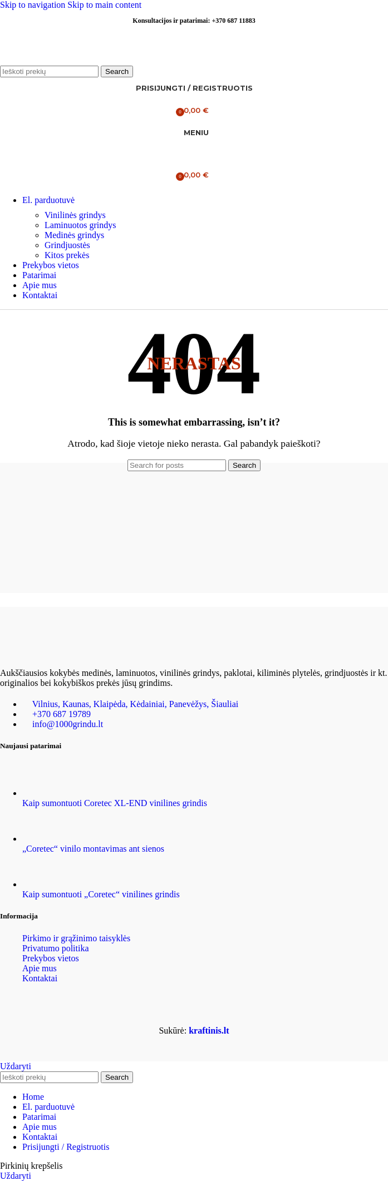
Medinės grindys (74, 235)
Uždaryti (15, 1066)
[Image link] (55, 651)
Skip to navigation (33, 4)
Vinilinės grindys (75, 215)
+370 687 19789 (61, 714)
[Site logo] (69, 60)
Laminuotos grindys (80, 225)
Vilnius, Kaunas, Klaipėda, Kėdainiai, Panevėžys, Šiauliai (135, 704)
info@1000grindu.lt (67, 724)
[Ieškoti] (49, 71)
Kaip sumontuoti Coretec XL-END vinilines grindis (114, 803)
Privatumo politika (55, 948)
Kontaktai (39, 978)
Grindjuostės (67, 245)
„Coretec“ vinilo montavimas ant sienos (93, 848)
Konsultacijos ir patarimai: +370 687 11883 (193, 20)
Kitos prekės (67, 255)
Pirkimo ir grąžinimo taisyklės (76, 938)
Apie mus (39, 968)
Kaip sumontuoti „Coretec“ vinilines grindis (101, 894)
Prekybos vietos (50, 958)
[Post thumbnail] (43, 793)
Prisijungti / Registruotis (65, 1147)
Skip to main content (104, 4)
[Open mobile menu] (194, 133)
